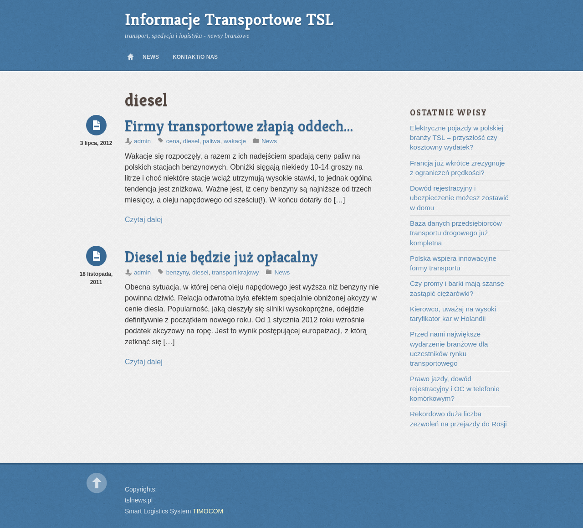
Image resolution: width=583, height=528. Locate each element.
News (151, 57)
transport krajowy (235, 272)
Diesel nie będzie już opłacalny (221, 257)
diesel (191, 141)
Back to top (97, 483)
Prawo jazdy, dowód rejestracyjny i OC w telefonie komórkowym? (455, 388)
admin (142, 141)
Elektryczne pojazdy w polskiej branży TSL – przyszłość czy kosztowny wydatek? (456, 137)
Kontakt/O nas (195, 57)
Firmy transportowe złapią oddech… (239, 126)
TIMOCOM (208, 511)
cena (172, 141)
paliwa (211, 141)
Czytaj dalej (144, 219)
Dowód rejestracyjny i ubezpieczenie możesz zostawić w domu (459, 198)
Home (130, 57)
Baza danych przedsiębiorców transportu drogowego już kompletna (456, 233)
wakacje (235, 141)
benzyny (177, 272)
